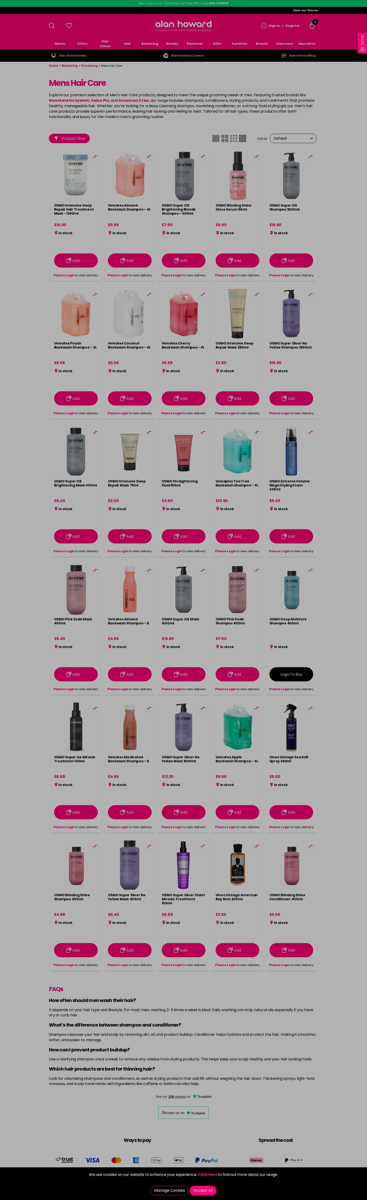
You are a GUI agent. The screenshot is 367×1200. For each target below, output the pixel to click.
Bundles (362, 43)
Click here (207, 1174)
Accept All (203, 1190)
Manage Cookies (169, 1190)
